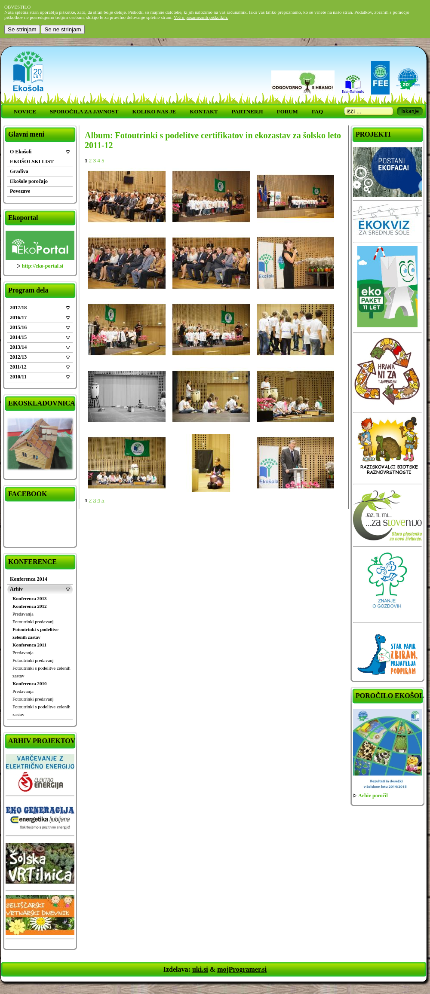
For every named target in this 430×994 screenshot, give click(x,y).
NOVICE (25, 111)
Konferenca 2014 (28, 579)
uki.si (200, 969)
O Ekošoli (20, 152)
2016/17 (18, 317)
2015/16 (18, 327)
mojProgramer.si (242, 969)
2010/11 (18, 377)
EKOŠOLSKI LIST (32, 162)
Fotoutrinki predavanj (33, 621)
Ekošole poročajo (29, 181)
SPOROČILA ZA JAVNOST (84, 111)
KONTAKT (204, 111)
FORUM (287, 111)
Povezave (20, 191)
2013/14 (18, 347)
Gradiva (19, 171)
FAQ (317, 111)
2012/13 (18, 357)
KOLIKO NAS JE (154, 111)
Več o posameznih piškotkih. (201, 17)
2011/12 (18, 367)
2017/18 (18, 308)
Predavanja (23, 613)
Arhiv (16, 589)
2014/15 (18, 337)
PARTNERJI (247, 111)
